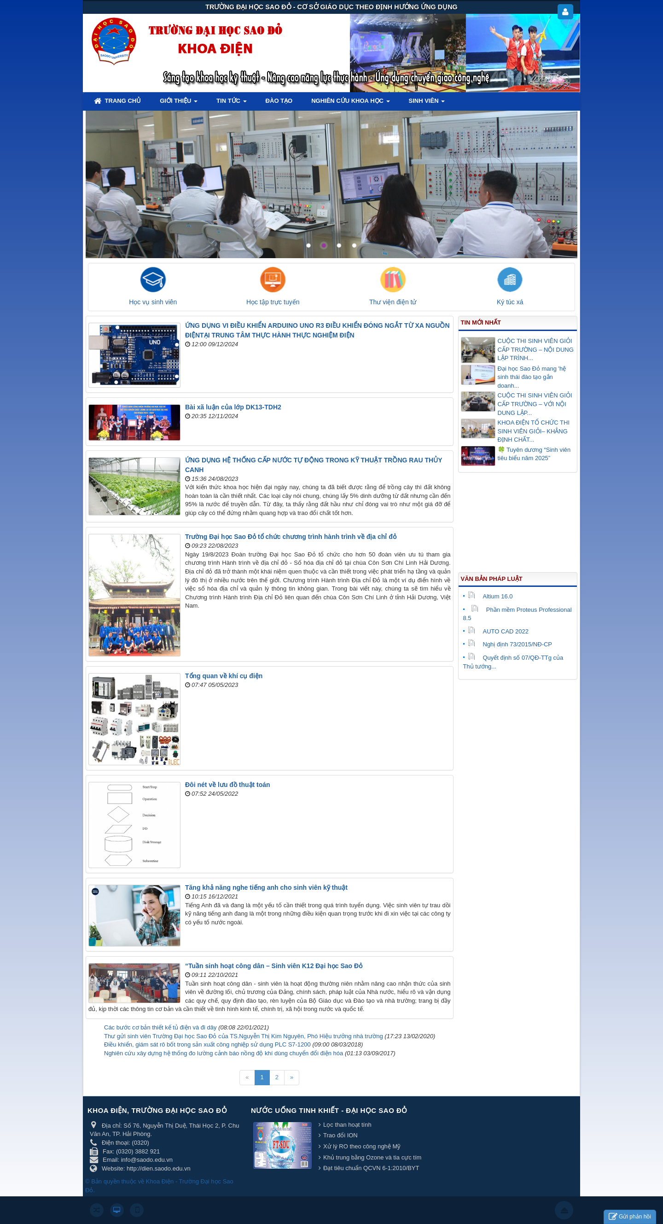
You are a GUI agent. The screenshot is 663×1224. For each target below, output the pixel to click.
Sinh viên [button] (427, 103)
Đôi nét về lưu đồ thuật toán (227, 784)
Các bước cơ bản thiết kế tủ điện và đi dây (160, 1027)
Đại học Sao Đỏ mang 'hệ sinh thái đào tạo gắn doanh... (532, 377)
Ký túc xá (510, 302)
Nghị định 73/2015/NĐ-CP (510, 644)
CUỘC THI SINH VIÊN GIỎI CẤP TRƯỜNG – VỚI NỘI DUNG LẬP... (535, 404)
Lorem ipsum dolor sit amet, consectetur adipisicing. (464, 133)
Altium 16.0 (490, 596)
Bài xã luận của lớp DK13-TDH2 (233, 407)
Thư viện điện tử (392, 302)
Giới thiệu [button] (179, 103)
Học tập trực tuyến (272, 302)
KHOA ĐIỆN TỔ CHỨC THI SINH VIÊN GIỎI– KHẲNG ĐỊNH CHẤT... (534, 431)
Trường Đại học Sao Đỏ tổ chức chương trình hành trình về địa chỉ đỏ (290, 536)
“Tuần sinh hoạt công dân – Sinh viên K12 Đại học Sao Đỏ (273, 966)
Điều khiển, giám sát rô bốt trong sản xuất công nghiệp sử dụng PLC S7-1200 (207, 1044)
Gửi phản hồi (630, 1216)
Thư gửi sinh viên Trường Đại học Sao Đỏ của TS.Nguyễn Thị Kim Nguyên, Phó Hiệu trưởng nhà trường (243, 1036)
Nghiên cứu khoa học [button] (350, 103)
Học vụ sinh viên (153, 302)
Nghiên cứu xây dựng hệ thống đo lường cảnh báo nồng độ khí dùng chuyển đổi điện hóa (223, 1053)
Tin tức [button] (231, 103)
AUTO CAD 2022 (498, 631)
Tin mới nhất (481, 322)
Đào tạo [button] (279, 100)
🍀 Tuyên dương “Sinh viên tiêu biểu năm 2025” (534, 454)
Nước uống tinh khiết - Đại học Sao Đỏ (329, 1110)
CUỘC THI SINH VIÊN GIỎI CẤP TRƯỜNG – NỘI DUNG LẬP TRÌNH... (536, 349)
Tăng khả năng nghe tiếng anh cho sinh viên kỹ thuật (266, 887)
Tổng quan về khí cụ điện (223, 676)
